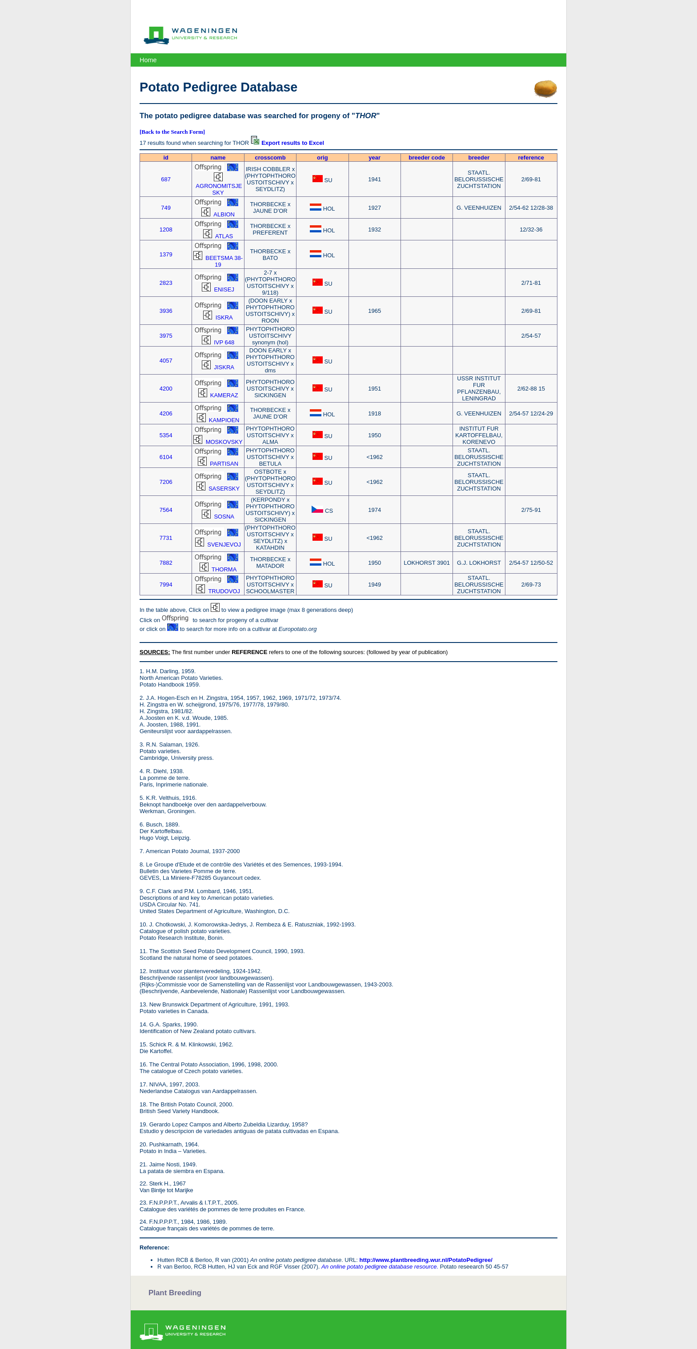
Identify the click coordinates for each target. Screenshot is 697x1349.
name (218, 157)
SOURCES (154, 652)
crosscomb (270, 157)
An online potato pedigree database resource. (379, 1266)
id (165, 157)
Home (148, 60)
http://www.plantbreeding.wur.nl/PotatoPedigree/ (426, 1260)
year (375, 157)
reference (531, 157)
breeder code (427, 157)
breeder (479, 157)
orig (322, 157)
